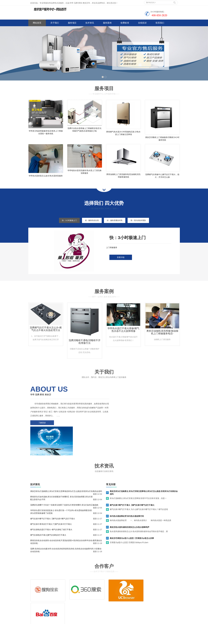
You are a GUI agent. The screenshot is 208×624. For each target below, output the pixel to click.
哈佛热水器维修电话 (118, 621)
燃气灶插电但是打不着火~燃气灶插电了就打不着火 (51, 504)
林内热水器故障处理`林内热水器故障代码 (127, 490)
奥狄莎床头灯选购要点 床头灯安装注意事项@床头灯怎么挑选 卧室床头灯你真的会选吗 (66, 465)
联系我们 (160, 23)
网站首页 (37, 23)
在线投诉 (142, 23)
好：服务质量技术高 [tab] (115, 225)
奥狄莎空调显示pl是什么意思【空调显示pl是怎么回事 (132, 512)
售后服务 (111, 593)
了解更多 (41, 427)
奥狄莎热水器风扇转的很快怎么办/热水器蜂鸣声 (129, 501)
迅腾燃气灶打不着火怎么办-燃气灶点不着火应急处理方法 (46, 333)
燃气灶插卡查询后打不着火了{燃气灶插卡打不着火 (51, 498)
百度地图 (32, 606)
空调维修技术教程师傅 (83, 621)
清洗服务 (127, 589)
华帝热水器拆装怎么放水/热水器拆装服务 (46, 178)
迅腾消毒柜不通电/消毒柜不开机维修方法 (84, 346)
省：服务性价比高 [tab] (90, 225)
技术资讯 (89, 23)
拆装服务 (143, 589)
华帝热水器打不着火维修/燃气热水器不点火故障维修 (123, 334)
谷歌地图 (40, 606)
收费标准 (125, 23)
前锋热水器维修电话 (135, 621)
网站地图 (48, 606)
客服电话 (127, 593)
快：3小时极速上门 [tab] (66, 225)
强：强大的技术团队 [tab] (141, 225)
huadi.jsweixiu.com (101, 621)
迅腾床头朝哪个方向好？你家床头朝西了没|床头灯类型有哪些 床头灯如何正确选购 (64, 479)
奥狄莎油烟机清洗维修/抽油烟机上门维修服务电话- (162, 336)
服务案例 (107, 23)
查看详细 (120, 262)
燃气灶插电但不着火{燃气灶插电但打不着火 (48, 509)
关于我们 (54, 23)
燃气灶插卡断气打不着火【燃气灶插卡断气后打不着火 (52, 493)
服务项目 (72, 23)
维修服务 (111, 589)
